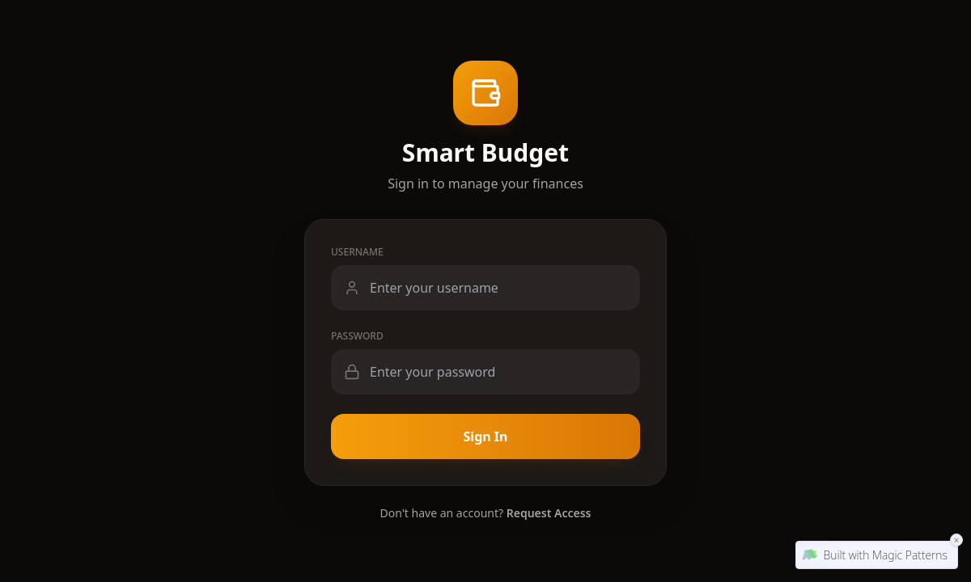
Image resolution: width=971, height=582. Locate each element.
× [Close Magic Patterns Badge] (956, 540)
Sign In (486, 436)
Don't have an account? (486, 513)
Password (357, 336)
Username (357, 252)
